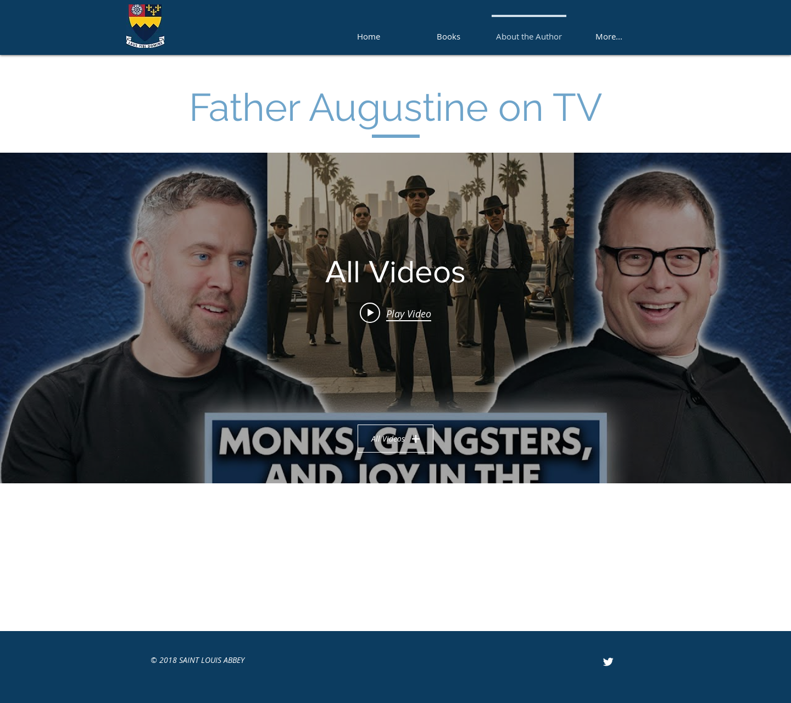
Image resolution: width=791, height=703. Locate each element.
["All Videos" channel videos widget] (395, 318)
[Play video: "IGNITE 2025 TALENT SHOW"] (395, 313)
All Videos (395, 438)
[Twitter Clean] (608, 662)
